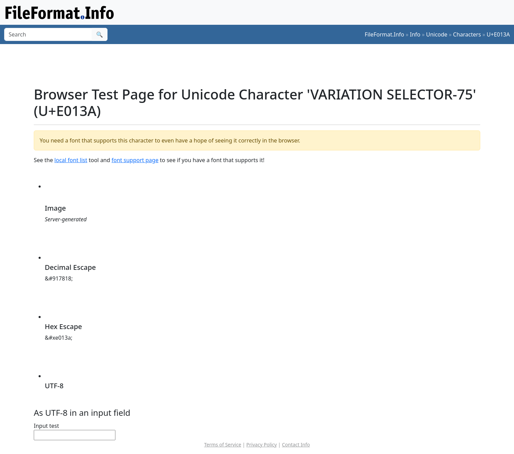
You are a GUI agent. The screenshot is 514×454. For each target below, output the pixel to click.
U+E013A (498, 34)
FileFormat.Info (384, 34)
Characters (467, 34)
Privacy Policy (261, 444)
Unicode (437, 34)
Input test (46, 426)
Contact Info (296, 444)
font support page (135, 160)
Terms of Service (222, 444)
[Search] (48, 34)
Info (415, 34)
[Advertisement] (261, 65)
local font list (70, 160)
